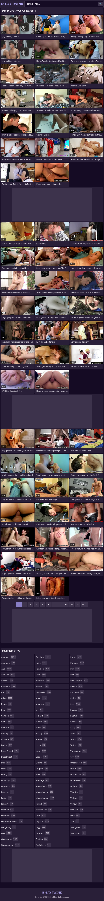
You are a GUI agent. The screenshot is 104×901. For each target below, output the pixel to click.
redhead (77, 692)
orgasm (42, 821)
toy (74, 757)
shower (76, 722)
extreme (7, 792)
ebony (6, 774)
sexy (75, 704)
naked (41, 804)
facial (6, 798)
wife (75, 815)
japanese (43, 704)
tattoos (76, 745)
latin (41, 751)
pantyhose (43, 845)
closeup (7, 739)
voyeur (76, 804)
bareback (8, 686)
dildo (6, 769)
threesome (78, 751)
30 (66, 604)
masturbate (44, 786)
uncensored (78, 763)
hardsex (42, 686)
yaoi (74, 821)
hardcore (43, 680)
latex (41, 745)
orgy (41, 827)
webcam (76, 810)
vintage (76, 798)
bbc (5, 692)
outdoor (43, 833)
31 (72, 604)
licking (41, 763)
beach (6, 704)
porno (76, 657)
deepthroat (9, 757)
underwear (78, 780)
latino (41, 757)
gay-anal (43, 657)
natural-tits (44, 810)
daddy (6, 745)
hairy (41, 663)
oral (41, 815)
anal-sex (8, 675)
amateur (8, 657)
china (6, 722)
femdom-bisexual (12, 821)
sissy (75, 727)
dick (6, 763)
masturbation (45, 798)
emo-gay (8, 780)
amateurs (8, 663)
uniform (76, 786)
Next (84, 604)
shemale (76, 716)
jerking (42, 722)
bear (6, 710)
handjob (43, 669)
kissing (42, 733)
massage (42, 780)
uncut (76, 769)
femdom (8, 815)
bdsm (7, 698)
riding (75, 698)
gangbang (8, 827)
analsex (7, 680)
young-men (78, 833)
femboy (7, 810)
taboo (75, 733)
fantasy (7, 804)
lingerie (42, 769)
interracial (43, 692)
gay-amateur (10, 845)
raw (74, 675)
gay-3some (9, 839)
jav (39, 710)
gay (6, 833)
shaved (76, 710)
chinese (7, 727)
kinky (41, 727)
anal (6, 669)
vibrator (76, 792)
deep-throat (10, 751)
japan (41, 698)
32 (78, 604)
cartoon (7, 716)
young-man (78, 827)
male (41, 774)
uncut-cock (78, 774)
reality (76, 686)
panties (42, 839)
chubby (7, 733)
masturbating (44, 792)
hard (41, 675)
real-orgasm (79, 680)
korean (41, 739)
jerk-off (42, 716)
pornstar (77, 663)
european (8, 786)
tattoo (76, 739)
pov (75, 669)
